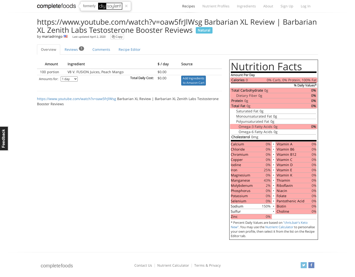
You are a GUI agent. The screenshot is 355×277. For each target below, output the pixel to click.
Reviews (74, 49)
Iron (234, 170)
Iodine (236, 164)
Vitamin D (285, 164)
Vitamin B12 (286, 154)
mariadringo (52, 36)
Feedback (4, 138)
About (268, 6)
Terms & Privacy (207, 265)
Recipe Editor (130, 49)
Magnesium (240, 175)
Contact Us (143, 265)
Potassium (239, 195)
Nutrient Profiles (216, 6)
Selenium (238, 201)
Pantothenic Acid (290, 201)
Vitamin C (284, 159)
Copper (237, 159)
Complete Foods (56, 7)
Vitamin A (284, 144)
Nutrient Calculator (279, 227)
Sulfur (236, 211)
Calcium (237, 144)
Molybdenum (242, 185)
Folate (281, 195)
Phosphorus (240, 190)
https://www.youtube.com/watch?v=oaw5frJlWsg (76, 98)
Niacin (282, 190)
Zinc (234, 216)
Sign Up (287, 6)
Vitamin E (284, 170)
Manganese (240, 180)
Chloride (238, 149)
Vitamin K (284, 175)
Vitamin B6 (285, 149)
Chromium (239, 154)
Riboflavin (285, 185)
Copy (117, 37)
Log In (306, 6)
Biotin (281, 206)
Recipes (188, 7)
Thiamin (283, 180)
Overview (48, 49)
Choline (283, 211)
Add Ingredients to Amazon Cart (193, 80)
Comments (101, 49)
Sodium (237, 206)
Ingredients (246, 6)
